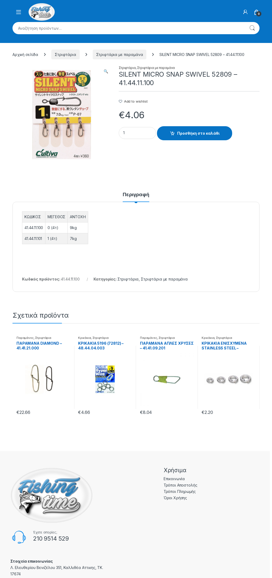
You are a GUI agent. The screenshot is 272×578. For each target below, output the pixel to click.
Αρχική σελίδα (25, 54)
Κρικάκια (84, 338)
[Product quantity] (137, 133)
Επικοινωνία (174, 478)
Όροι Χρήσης (175, 498)
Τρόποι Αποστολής (180, 485)
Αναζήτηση (252, 28)
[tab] (136, 197)
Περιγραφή (136, 194)
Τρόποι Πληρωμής (180, 491)
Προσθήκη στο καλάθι (198, 133)
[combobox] (128, 28)
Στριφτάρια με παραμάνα (119, 54)
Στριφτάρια (65, 54)
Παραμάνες (25, 338)
